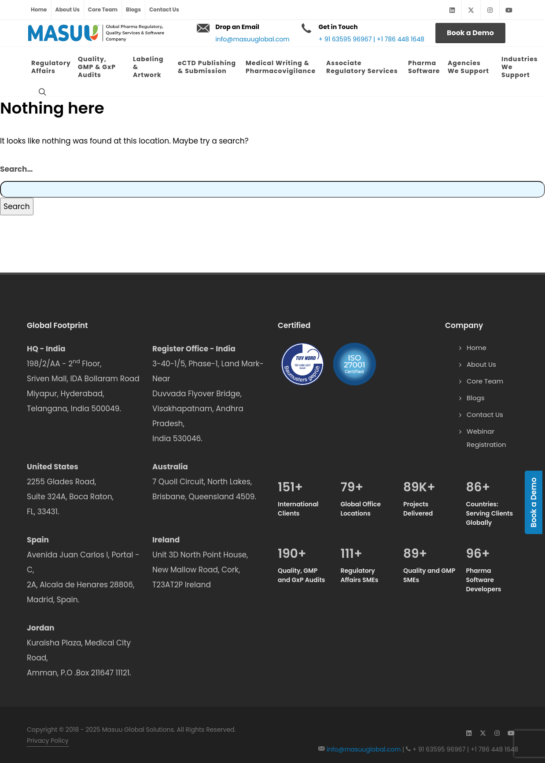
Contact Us (164, 9)
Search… (16, 169)
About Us (67, 9)
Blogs (133, 9)
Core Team (103, 9)
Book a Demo (470, 33)
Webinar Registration (486, 438)
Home (39, 9)
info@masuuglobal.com (252, 39)
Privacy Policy (48, 740)
